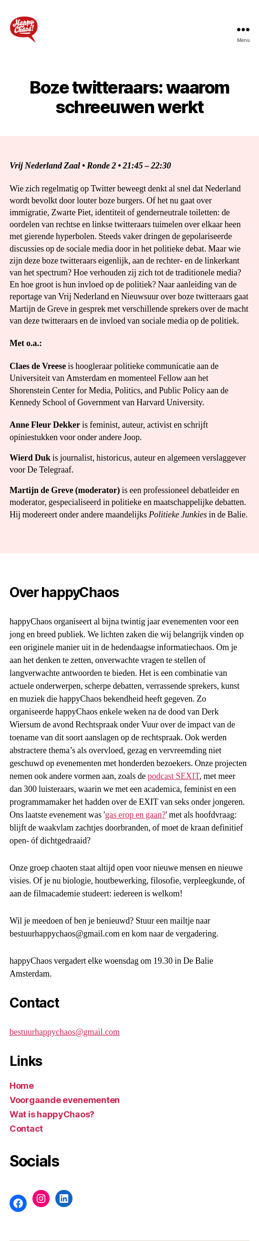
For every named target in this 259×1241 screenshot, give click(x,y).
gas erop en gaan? (135, 815)
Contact (26, 1129)
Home (22, 1086)
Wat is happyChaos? (52, 1114)
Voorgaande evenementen (65, 1100)
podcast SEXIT (173, 776)
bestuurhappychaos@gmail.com (65, 1032)
